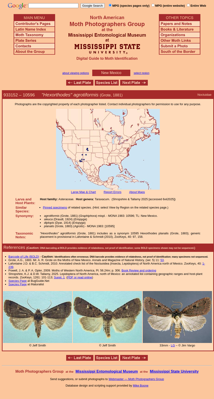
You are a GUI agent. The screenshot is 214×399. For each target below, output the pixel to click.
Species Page (18, 281)
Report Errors (113, 192)
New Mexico (111, 73)
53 (162, 260)
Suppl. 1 (59, 277)
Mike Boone (141, 385)
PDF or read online (79, 277)
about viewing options (75, 73)
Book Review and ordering (139, 270)
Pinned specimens (55, 207)
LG (173, 345)
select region (141, 73)
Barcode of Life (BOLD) (24, 256)
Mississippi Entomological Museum (106, 371)
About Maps (137, 192)
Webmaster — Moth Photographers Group (136, 379)
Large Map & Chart (83, 192)
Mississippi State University (174, 371)
